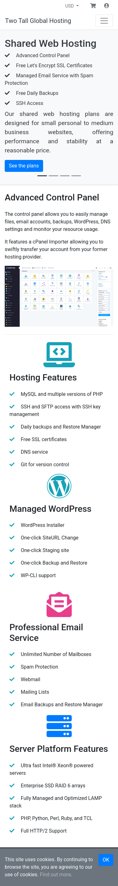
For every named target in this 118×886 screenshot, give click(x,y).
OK (106, 860)
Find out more (55, 875)
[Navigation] (104, 20)
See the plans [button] (24, 166)
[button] (93, 6)
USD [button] (70, 6)
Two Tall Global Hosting (38, 21)
